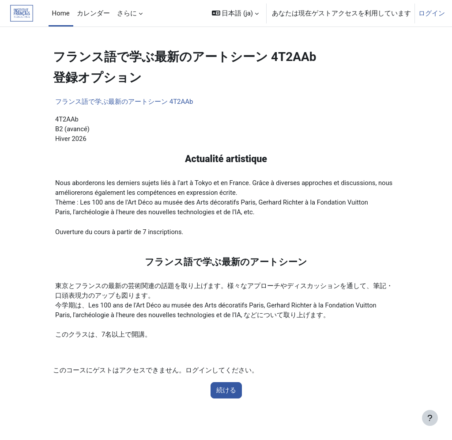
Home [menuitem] (61, 13)
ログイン (431, 13)
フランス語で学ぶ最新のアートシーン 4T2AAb (124, 102)
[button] (235, 13)
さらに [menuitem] (127, 13)
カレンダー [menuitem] (93, 13)
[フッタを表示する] (430, 418)
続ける (226, 393)
